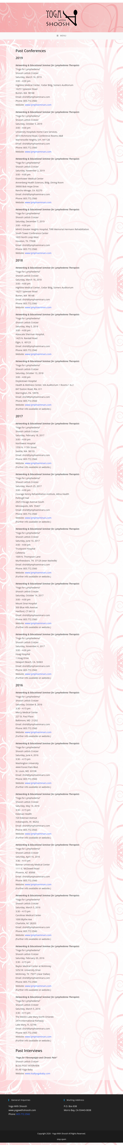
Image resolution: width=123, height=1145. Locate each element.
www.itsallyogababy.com (37, 1075)
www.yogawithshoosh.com (22, 1112)
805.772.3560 (23, 1116)
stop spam (61, 1141)
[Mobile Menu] (61, 37)
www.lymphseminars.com (38, 107)
